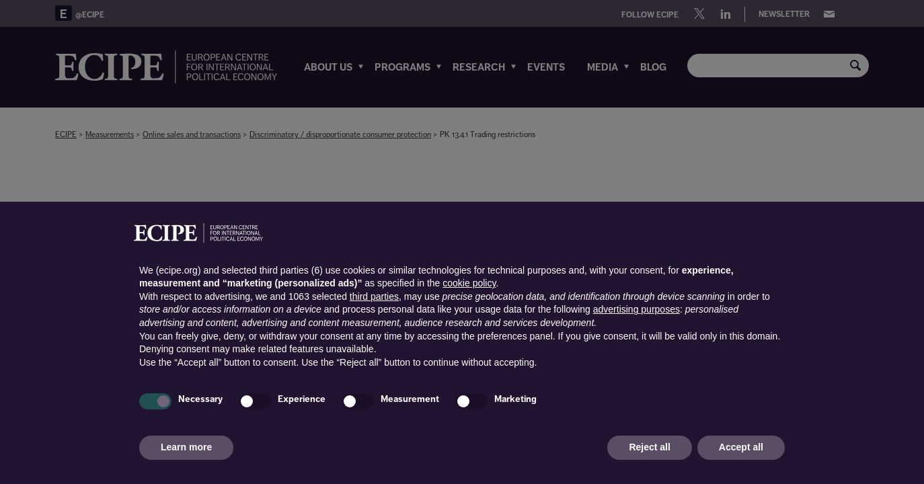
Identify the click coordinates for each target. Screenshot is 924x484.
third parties (374, 296)
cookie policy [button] (469, 283)
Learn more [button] (186, 447)
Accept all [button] (741, 447)
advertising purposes (636, 309)
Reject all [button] (649, 447)
